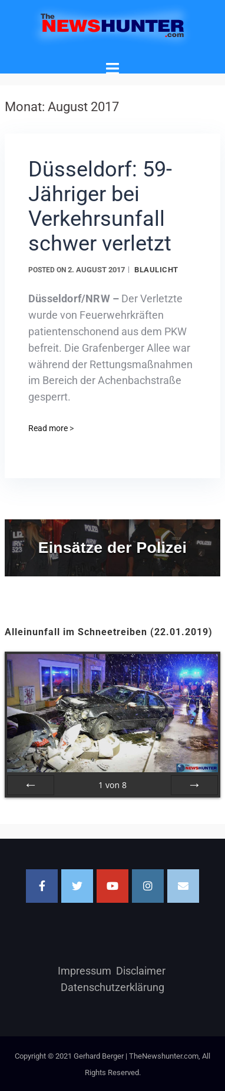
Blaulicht (156, 269)
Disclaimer (141, 971)
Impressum (84, 971)
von (112, 784)
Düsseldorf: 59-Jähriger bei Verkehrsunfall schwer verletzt (100, 206)
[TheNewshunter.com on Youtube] (112, 886)
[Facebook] (42, 886)
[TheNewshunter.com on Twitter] (77, 886)
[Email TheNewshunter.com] (183, 886)
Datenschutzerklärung (112, 987)
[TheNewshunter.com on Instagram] (148, 886)
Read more (51, 428)
